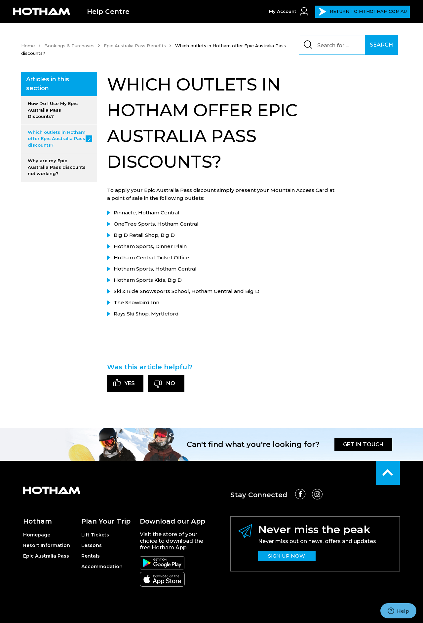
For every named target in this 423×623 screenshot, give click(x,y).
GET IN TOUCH (363, 444)
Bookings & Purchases (69, 45)
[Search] (335, 45)
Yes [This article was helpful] (130, 383)
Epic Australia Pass (46, 556)
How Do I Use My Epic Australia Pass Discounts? (53, 110)
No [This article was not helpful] (170, 383)
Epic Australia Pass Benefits (135, 45)
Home (28, 45)
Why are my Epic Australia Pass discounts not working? (57, 167)
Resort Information (46, 545)
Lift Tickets (95, 535)
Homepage (36, 535)
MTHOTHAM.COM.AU (363, 11)
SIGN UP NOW (286, 556)
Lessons (91, 545)
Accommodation (102, 566)
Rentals (90, 556)
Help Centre (108, 12)
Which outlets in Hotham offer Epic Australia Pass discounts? (57, 138)
